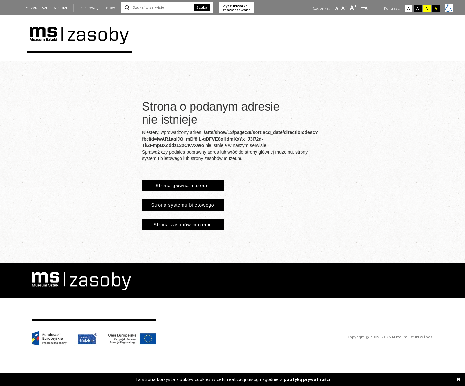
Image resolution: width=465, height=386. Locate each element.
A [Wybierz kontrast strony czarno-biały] (417, 8)
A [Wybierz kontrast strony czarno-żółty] (436, 8)
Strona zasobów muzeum (183, 224)
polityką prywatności (307, 379)
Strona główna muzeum (182, 185)
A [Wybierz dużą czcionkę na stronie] (354, 7)
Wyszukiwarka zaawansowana (237, 7)
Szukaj (202, 7)
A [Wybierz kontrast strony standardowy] (408, 8)
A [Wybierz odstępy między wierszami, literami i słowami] (366, 8)
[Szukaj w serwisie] (157, 7)
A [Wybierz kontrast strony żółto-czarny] (427, 8)
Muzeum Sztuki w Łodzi (46, 7)
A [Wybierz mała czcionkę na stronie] (336, 8)
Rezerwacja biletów (97, 7)
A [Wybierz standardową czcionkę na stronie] (344, 8)
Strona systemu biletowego (182, 205)
